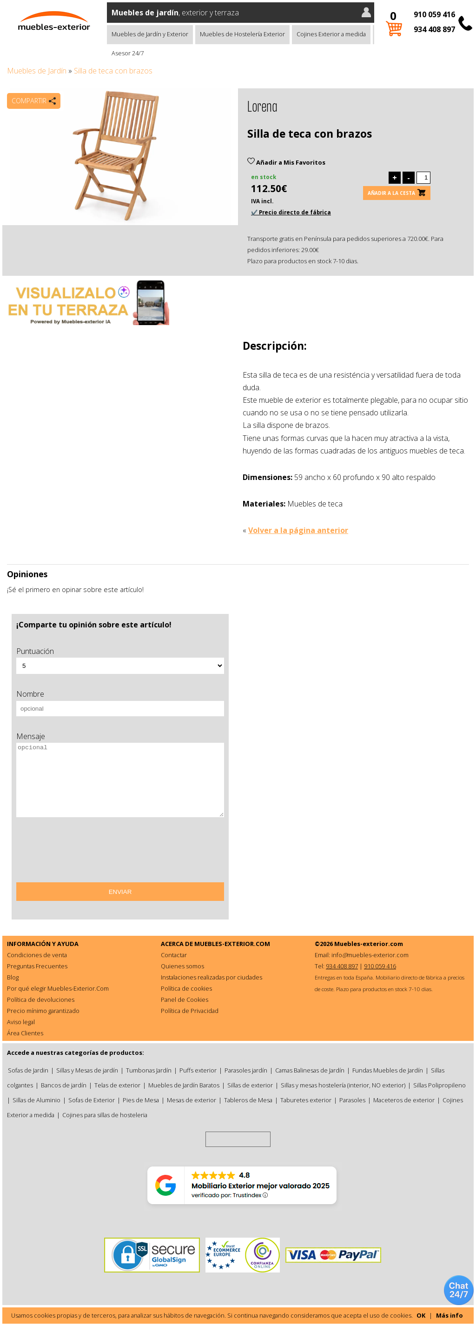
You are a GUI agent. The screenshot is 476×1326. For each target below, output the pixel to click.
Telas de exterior (117, 1085)
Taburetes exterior (305, 1100)
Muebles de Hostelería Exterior (242, 34)
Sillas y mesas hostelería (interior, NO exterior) (343, 1085)
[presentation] (87, 853)
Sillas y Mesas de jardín (87, 1070)
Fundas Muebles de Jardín (387, 1070)
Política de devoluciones (40, 999)
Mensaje (30, 736)
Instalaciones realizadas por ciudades (211, 977)
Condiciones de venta (37, 955)
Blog (13, 977)
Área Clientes (25, 1033)
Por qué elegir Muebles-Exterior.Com (58, 988)
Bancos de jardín (63, 1085)
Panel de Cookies (184, 999)
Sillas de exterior (250, 1085)
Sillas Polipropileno (439, 1085)
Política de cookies (186, 988)
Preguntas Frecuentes (37, 966)
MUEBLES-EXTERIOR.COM (232, 944)
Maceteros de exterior (404, 1100)
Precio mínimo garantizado (43, 1010)
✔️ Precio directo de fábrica (291, 212)
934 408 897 (434, 29)
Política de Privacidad (189, 1010)
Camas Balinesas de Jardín (309, 1070)
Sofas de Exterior (91, 1100)
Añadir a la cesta (391, 193)
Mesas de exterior (191, 1100)
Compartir (29, 100)
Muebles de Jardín (36, 71)
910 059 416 (434, 14)
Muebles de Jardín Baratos (183, 1085)
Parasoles (352, 1100)
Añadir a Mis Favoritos (286, 162)
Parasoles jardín (246, 1070)
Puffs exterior (198, 1070)
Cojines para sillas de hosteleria (104, 1115)
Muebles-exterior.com (368, 944)
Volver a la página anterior (298, 530)
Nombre (30, 694)
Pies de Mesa (141, 1100)
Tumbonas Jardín (149, 1070)
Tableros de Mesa (248, 1100)
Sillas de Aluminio (36, 1100)
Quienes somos (182, 966)
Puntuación (35, 651)
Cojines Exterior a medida (331, 34)
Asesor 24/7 (128, 53)
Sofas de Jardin (28, 1070)
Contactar (174, 955)
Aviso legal (21, 1022)
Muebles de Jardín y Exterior (150, 34)
